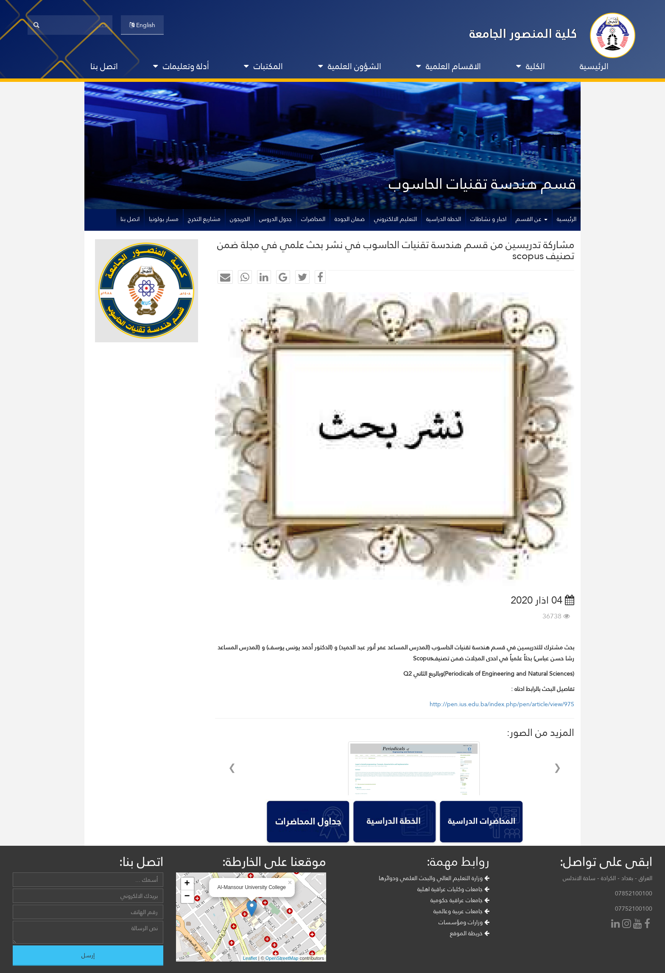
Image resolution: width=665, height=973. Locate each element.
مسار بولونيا (164, 218)
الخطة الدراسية (443, 218)
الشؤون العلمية (349, 66)
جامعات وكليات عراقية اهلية (453, 889)
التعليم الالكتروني (395, 218)
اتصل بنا (104, 66)
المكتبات (263, 66)
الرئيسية (594, 66)
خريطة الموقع (469, 933)
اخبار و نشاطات (488, 218)
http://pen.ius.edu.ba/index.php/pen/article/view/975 (502, 704)
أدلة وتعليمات (181, 66)
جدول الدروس (275, 218)
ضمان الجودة (350, 218)
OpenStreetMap (282, 958)
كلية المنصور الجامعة (523, 33)
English (142, 25)
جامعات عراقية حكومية (459, 900)
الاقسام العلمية (448, 66)
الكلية (530, 66)
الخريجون (240, 218)
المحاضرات (313, 218)
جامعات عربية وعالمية (461, 911)
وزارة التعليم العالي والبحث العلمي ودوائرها (434, 878)
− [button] (187, 896)
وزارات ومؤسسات (464, 922)
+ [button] (187, 884)
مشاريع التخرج (204, 218)
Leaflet (250, 958)
